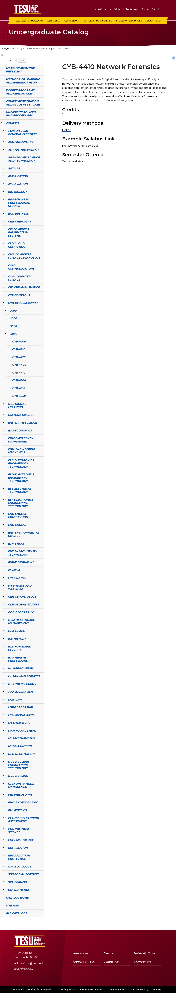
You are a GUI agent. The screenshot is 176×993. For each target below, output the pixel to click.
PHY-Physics (17, 810)
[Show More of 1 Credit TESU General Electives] (3, 130)
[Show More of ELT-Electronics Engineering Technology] (3, 499)
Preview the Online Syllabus (80, 145)
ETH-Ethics (16, 543)
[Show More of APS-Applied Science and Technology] (3, 157)
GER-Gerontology (22, 596)
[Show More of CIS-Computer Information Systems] (3, 229)
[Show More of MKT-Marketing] (3, 745)
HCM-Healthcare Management (21, 621)
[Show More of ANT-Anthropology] (3, 149)
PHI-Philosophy (20, 794)
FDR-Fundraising (21, 562)
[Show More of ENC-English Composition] (3, 513)
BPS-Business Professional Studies (19, 203)
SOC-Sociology (19, 866)
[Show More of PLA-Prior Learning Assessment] (3, 817)
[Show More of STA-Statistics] (3, 889)
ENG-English (18, 525)
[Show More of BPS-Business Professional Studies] (3, 199)
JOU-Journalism (20, 692)
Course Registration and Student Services (23, 103)
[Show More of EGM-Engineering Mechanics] (3, 449)
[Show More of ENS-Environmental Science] (3, 532)
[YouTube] (144, 941)
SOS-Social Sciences (23, 874)
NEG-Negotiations (22, 754)
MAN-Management (22, 730)
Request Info (149, 9)
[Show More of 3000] (5, 325)
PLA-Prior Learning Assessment (23, 819)
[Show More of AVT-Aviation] (3, 183)
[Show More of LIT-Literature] (3, 722)
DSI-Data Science (21, 415)
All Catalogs (16, 913)
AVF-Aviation (18, 176)
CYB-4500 (19, 380)
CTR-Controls (19, 295)
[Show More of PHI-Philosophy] (3, 794)
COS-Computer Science (19, 278)
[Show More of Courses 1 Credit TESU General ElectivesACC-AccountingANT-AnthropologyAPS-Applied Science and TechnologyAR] (1, 123)
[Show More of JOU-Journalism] (3, 691)
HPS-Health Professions (18, 659)
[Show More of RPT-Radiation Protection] (3, 855)
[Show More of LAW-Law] (3, 699)
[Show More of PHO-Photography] (3, 802)
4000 (57, 48)
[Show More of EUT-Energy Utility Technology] (3, 551)
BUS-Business (18, 213)
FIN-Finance (17, 578)
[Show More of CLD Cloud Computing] (3, 243)
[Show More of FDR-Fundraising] (3, 562)
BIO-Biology (17, 191)
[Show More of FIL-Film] (3, 570)
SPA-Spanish (17, 882)
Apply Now (132, 9)
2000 (13, 318)
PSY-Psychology (21, 840)
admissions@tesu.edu (29, 963)
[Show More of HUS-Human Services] (3, 676)
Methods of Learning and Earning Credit (23, 81)
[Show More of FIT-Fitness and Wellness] (3, 585)
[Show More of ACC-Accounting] (3, 141)
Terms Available (72, 161)
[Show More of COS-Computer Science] (3, 276)
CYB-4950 (19, 396)
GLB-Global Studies (23, 604)
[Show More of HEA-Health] (3, 630)
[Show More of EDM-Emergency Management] (3, 438)
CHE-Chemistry (19, 221)
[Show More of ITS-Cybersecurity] (3, 683)
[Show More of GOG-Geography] (3, 612)
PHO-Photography (23, 802)
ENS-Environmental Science (23, 534)
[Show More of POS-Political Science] (3, 828)
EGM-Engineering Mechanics (21, 451)
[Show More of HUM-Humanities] (3, 668)
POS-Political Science (19, 830)
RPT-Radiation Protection (19, 857)
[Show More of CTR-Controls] (3, 295)
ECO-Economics (20, 430)
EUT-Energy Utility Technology (22, 553)
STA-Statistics (19, 889)
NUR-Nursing (18, 776)
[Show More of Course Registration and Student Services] (1, 101)
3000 (13, 326)
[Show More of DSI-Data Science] (3, 414)
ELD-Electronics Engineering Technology (21, 478)
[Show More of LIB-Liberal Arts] (3, 714)
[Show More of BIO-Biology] (3, 191)
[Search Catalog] (17, 55)
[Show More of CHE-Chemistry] (3, 221)
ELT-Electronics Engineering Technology (20, 503)
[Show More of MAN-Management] (3, 730)
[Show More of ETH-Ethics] (3, 543)
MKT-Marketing (20, 746)
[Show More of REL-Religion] (3, 847)
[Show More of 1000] (5, 310)
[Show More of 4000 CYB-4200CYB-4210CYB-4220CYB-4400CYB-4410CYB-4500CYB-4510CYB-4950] (5, 333)
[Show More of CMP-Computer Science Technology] (3, 254)
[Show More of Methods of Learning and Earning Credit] (1, 79)
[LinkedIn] (151, 941)
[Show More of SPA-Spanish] (3, 881)
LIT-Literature (19, 722)
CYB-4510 (18, 388)
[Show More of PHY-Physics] (3, 810)
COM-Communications (21, 267)
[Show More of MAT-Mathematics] (3, 738)
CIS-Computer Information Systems (18, 232)
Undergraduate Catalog (11, 48)
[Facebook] (131, 941)
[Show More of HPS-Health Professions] (3, 657)
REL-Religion (18, 847)
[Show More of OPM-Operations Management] (3, 783)
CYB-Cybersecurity (43, 48)
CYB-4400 (19, 364)
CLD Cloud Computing (16, 245)
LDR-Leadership (20, 707)
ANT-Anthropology (23, 149)
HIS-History (17, 638)
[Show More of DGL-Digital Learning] (3, 403)
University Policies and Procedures (21, 114)
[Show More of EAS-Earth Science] (3, 422)
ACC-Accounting (21, 142)
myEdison (115, 9)
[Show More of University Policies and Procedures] (1, 112)
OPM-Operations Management (21, 785)
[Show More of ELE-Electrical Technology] (3, 488)
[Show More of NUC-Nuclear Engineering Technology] (3, 761)
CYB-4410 (18, 372)
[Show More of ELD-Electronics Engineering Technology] (3, 474)
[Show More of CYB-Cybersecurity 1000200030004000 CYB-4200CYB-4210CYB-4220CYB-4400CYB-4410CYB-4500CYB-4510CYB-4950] (3, 302)
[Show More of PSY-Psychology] (3, 839)
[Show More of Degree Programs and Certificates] (1, 90)
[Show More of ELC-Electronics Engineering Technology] (3, 460)
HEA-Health (17, 631)
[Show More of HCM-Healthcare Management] (3, 619)
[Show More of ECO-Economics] (3, 430)
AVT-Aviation (18, 184)
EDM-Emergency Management (20, 440)
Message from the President (20, 70)
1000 (13, 310)
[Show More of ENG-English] (3, 524)
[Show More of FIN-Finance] (3, 577)
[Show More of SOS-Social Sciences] (3, 874)
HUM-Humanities (21, 668)
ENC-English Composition (18, 515)
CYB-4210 (18, 349)
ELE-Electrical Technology (19, 490)
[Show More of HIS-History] (3, 638)
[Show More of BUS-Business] (3, 213)
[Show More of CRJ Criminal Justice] (3, 287)
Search (21, 60)
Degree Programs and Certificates (20, 92)
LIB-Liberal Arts (21, 715)
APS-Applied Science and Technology (24, 159)
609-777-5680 (23, 969)
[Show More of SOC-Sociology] (3, 866)
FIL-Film (14, 570)
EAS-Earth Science (22, 422)
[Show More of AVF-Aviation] (3, 176)
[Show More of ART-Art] (3, 168)
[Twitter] (137, 941)
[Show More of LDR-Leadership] (3, 707)
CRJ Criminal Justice (24, 287)
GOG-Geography (20, 612)
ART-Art (14, 168)
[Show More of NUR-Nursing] (3, 775)
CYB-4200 (19, 341)
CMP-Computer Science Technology (24, 256)
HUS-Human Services (24, 676)
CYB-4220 (19, 357)
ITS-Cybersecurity (22, 684)
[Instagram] (158, 941)
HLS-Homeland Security (19, 648)
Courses (28, 48)
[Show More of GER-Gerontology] (3, 596)
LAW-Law (15, 699)
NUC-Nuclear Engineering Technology (18, 765)
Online (66, 130)
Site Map (12, 905)
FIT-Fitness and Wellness (20, 587)
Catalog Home (17, 897)
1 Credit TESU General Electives (22, 132)
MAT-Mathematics (21, 738)
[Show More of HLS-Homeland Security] (3, 646)
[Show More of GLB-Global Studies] (3, 604)
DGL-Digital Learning (17, 405)
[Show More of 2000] (5, 318)
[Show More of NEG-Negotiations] (3, 753)
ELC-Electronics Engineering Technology (21, 463)
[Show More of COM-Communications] (3, 265)
